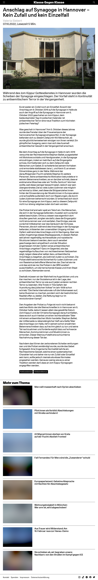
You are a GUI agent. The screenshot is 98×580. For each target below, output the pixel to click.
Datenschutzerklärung (40, 577)
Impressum (24, 577)
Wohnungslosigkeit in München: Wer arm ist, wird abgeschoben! (50, 506)
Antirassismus (26, 372)
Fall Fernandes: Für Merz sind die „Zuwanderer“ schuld (62, 457)
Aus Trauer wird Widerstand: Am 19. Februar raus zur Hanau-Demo (51, 529)
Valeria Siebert (12, 20)
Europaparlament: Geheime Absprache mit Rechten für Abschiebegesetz (54, 482)
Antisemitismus (40, 372)
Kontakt (6, 577)
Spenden (14, 577)
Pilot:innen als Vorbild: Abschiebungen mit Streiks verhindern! (54, 411)
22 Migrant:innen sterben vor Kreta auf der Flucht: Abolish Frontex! (52, 435)
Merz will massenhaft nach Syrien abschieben (57, 386)
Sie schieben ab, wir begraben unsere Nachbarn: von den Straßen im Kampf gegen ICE (58, 553)
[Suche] (94, 2)
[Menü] (4, 2)
